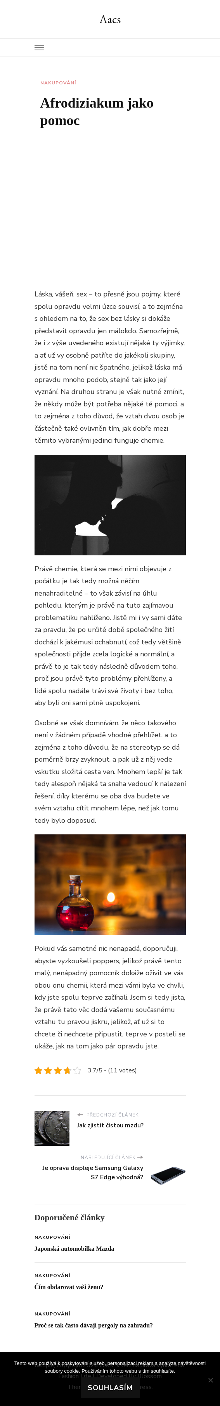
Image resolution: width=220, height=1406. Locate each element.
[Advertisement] (110, 201)
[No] (210, 1380)
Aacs (110, 19)
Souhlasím (110, 1387)
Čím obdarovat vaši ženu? (69, 1287)
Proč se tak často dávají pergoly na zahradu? (94, 1325)
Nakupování (58, 83)
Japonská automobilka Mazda (74, 1248)
